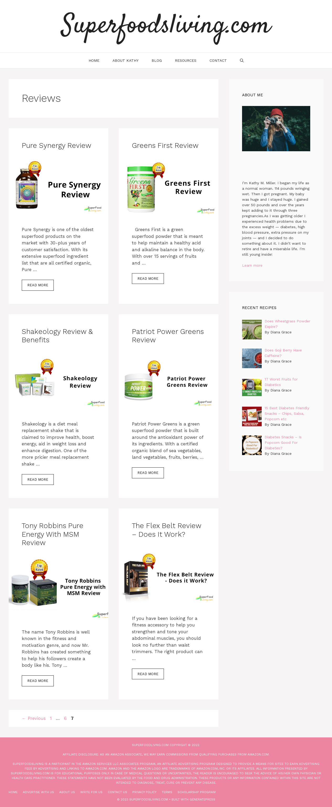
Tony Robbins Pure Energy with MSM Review (52, 534)
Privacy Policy (144, 792)
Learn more (252, 265)
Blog (157, 60)
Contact (218, 60)
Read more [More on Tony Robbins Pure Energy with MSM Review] (37, 681)
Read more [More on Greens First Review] (147, 279)
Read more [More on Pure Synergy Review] (37, 285)
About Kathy (125, 60)
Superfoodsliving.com (166, 26)
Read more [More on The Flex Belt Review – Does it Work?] (147, 674)
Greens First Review (165, 145)
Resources (185, 60)
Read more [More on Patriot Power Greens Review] (147, 473)
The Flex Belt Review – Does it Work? (166, 530)
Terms (167, 792)
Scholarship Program (197, 792)
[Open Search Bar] (241, 60)
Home (94, 60)
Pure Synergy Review (56, 145)
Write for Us (91, 792)
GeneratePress (202, 799)
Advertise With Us (38, 792)
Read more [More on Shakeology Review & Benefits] (37, 479)
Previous (34, 718)
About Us (67, 792)
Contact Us (117, 792)
